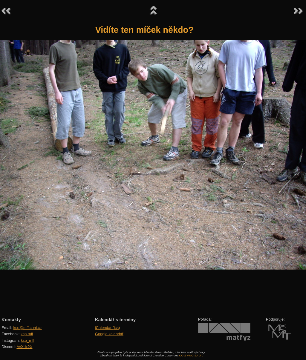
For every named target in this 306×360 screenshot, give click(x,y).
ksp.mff (27, 334)
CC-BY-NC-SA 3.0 (191, 355)
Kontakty (11, 319)
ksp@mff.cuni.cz (27, 327)
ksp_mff (27, 340)
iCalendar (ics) (107, 327)
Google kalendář (109, 334)
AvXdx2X (24, 346)
